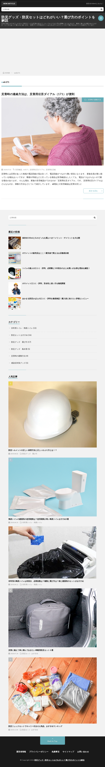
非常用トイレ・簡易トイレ (22, 328)
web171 (25, 169)
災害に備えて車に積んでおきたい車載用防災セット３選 (30, 650)
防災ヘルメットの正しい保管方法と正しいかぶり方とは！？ (32, 450)
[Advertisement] (52, 49)
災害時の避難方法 (94, 100)
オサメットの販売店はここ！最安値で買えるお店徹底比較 (45, 253)
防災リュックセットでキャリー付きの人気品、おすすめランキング (35, 726)
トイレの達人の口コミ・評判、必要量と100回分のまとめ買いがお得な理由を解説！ (56, 268)
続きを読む (93, 191)
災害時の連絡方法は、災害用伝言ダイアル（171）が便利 (38, 94)
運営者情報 (21, 751)
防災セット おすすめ (19, 335)
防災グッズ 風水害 (19, 349)
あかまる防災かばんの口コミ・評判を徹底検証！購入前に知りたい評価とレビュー (55, 298)
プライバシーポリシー (38, 751)
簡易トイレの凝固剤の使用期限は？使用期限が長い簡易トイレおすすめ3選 (38, 519)
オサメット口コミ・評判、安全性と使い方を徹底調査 (43, 283)
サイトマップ (68, 751)
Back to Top (52, 741)
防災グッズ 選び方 (19, 342)
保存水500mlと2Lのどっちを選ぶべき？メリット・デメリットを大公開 (51, 238)
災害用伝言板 (51, 169)
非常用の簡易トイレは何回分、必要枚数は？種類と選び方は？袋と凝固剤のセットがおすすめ (46, 581)
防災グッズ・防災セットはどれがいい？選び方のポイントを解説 (48, 18)
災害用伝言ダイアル (37, 169)
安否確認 (18, 169)
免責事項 (55, 751)
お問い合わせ (83, 751)
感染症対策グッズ (18, 363)
